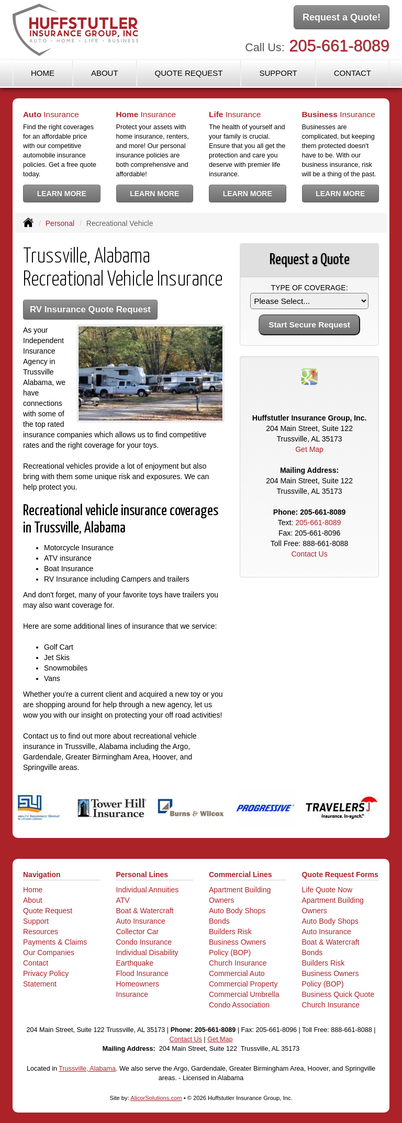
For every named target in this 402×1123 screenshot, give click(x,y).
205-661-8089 (339, 46)
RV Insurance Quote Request (90, 309)
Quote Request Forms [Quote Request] (340, 874)
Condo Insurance (144, 942)
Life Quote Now (327, 890)
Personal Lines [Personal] (142, 874)
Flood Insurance (142, 973)
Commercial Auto (237, 973)
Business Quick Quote (338, 994)
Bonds (219, 921)
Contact (352, 73)
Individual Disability (147, 952)
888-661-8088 (325, 543)
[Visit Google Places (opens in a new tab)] (309, 376)
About (104, 73)
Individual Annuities (147, 890)
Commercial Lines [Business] (240, 874)
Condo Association (239, 1005)
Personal (60, 223)
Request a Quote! (342, 17)
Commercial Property (243, 984)
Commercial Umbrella (244, 994)
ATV (123, 900)
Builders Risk (230, 931)
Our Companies (48, 952)
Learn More (61, 193)
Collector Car (137, 931)
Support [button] (278, 73)
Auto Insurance (140, 921)
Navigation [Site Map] (42, 874)
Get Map (309, 449)
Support (36, 921)
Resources (40, 931)
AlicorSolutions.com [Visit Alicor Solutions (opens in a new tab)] (156, 1098)
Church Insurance (238, 963)
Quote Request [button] (188, 73)
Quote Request (47, 910)
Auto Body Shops (237, 910)
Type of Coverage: (309, 287)
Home (42, 73)
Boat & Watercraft (145, 910)
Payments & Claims (55, 942)
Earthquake (135, 963)
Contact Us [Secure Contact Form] (309, 554)
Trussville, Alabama (87, 1068)
